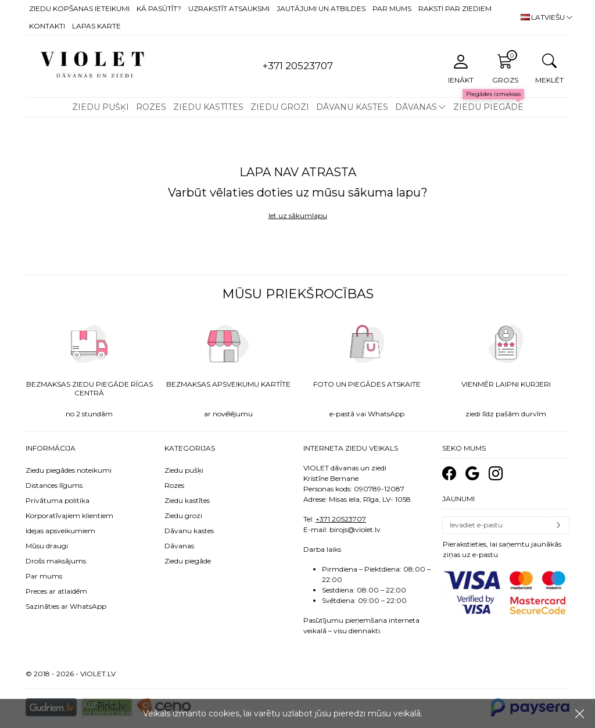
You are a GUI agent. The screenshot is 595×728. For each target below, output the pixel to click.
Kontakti (47, 26)
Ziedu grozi (279, 107)
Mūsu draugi (47, 545)
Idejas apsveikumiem (60, 530)
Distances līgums (54, 485)
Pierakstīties (558, 525)
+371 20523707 (341, 519)
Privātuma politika (57, 500)
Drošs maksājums (56, 560)
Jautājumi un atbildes (321, 8)
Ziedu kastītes (208, 107)
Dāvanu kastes (352, 107)
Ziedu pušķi (100, 107)
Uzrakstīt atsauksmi (229, 8)
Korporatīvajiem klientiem (69, 515)
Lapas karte (96, 26)
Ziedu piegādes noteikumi (69, 470)
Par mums (391, 8)
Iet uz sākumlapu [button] (297, 215)
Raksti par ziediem (455, 8)
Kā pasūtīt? (159, 8)
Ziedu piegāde (488, 107)
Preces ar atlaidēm (56, 591)
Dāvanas (416, 107)
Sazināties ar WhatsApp (66, 606)
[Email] (495, 525)
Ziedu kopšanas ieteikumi (79, 8)
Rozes (151, 107)
